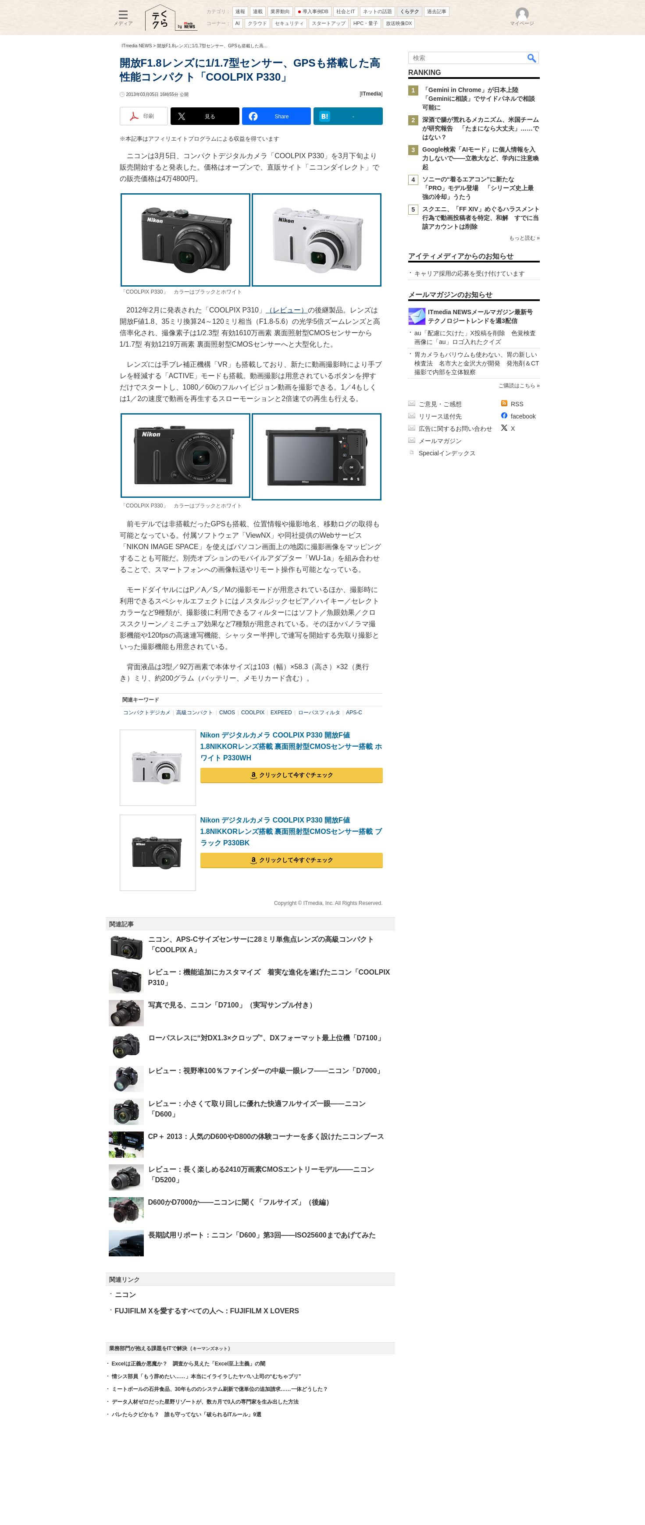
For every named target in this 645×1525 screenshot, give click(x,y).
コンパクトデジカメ (147, 712)
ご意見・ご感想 (440, 404)
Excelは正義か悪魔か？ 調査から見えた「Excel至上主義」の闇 (189, 1364)
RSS (517, 404)
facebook (523, 416)
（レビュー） (287, 310)
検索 (532, 58)
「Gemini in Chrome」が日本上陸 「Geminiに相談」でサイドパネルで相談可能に (478, 98)
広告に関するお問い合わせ (455, 428)
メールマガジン (440, 440)
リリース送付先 (440, 416)
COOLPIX (252, 712)
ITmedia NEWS (137, 45)
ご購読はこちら (516, 386)
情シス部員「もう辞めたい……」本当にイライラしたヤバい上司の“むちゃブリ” (206, 1376)
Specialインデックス (447, 453)
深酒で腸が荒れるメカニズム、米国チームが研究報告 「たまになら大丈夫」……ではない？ (480, 128)
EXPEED (281, 712)
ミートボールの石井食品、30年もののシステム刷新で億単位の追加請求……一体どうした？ (220, 1389)
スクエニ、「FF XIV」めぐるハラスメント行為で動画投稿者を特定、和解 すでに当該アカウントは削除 (481, 218)
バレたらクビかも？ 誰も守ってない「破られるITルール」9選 (186, 1415)
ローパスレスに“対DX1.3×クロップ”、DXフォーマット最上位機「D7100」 (266, 1038)
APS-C (354, 712)
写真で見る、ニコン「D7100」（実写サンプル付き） (232, 1005)
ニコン (125, 1294)
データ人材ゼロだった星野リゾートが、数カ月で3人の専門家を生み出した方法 (205, 1402)
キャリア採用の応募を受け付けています (469, 273)
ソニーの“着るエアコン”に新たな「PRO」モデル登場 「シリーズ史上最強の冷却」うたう (478, 188)
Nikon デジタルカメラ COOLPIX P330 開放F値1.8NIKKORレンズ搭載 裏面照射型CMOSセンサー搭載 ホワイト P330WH (291, 746)
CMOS (227, 712)
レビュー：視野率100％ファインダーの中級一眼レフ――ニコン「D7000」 (266, 1071)
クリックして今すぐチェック (296, 775)
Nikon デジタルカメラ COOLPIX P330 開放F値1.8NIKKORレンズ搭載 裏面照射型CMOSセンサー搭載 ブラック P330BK (291, 831)
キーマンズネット (210, 1348)
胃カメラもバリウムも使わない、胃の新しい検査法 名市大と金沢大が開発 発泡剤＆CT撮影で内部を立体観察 (476, 363)
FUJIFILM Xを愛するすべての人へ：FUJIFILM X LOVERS (207, 1311)
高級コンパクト (194, 712)
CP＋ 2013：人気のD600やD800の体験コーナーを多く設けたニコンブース (266, 1136)
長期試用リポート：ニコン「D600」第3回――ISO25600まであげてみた (262, 1235)
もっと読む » (524, 238)
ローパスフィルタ (319, 712)
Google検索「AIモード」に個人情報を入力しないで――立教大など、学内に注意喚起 (480, 158)
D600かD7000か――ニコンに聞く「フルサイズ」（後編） (240, 1202)
